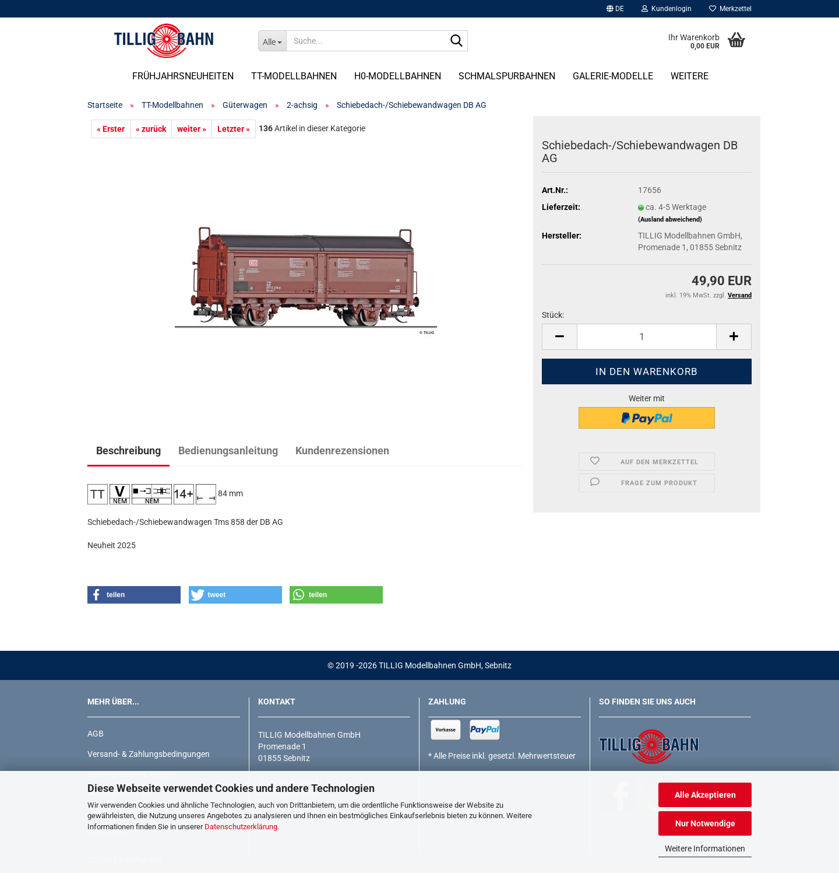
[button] (615, 8)
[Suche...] (272, 40)
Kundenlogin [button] (666, 9)
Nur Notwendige (705, 823)
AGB (95, 733)
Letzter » (233, 129)
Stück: (553, 315)
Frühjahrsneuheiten (183, 76)
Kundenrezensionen (342, 450)
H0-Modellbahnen (397, 76)
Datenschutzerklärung (241, 826)
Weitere (689, 76)
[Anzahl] (647, 337)
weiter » (191, 129)
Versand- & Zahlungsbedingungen (148, 754)
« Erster (111, 129)
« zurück (151, 129)
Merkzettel (730, 9)
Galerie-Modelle (613, 76)
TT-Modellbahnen (294, 76)
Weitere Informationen (705, 848)
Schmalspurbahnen (507, 76)
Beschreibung (128, 450)
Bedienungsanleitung (228, 450)
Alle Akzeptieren (705, 795)
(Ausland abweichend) (670, 219)
